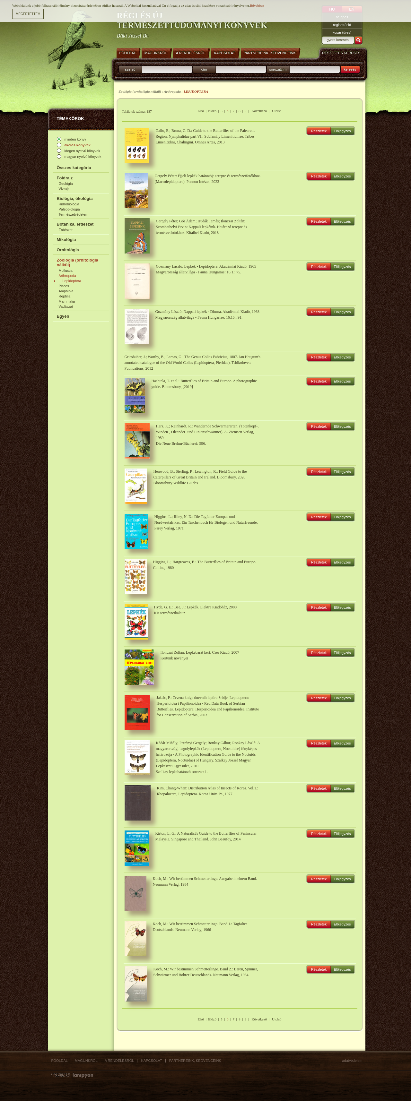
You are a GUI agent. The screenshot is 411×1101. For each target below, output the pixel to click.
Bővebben (257, 5)
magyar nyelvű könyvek (83, 157)
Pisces (64, 286)
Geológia (66, 183)
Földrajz (65, 178)
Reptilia (65, 296)
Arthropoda (67, 276)
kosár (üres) (342, 32)
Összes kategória (74, 167)
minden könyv (75, 139)
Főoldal (59, 1060)
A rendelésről (119, 1060)
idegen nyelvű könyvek (82, 151)
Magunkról (86, 1060)
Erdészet (66, 230)
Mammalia (67, 301)
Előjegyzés (342, 131)
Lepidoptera (72, 281)
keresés (350, 69)
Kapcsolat (151, 1060)
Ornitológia (68, 249)
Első (201, 111)
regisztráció (342, 25)
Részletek (319, 131)
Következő (259, 111)
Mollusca (66, 270)
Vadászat (66, 306)
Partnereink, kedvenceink (195, 1060)
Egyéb (63, 316)
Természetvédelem (73, 214)
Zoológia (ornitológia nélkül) (77, 262)
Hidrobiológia (69, 204)
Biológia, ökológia (75, 198)
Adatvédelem (352, 1060)
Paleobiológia (69, 209)
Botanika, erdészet (75, 224)
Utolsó (276, 111)
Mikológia (66, 239)
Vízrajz (64, 189)
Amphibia (66, 291)
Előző (212, 111)
